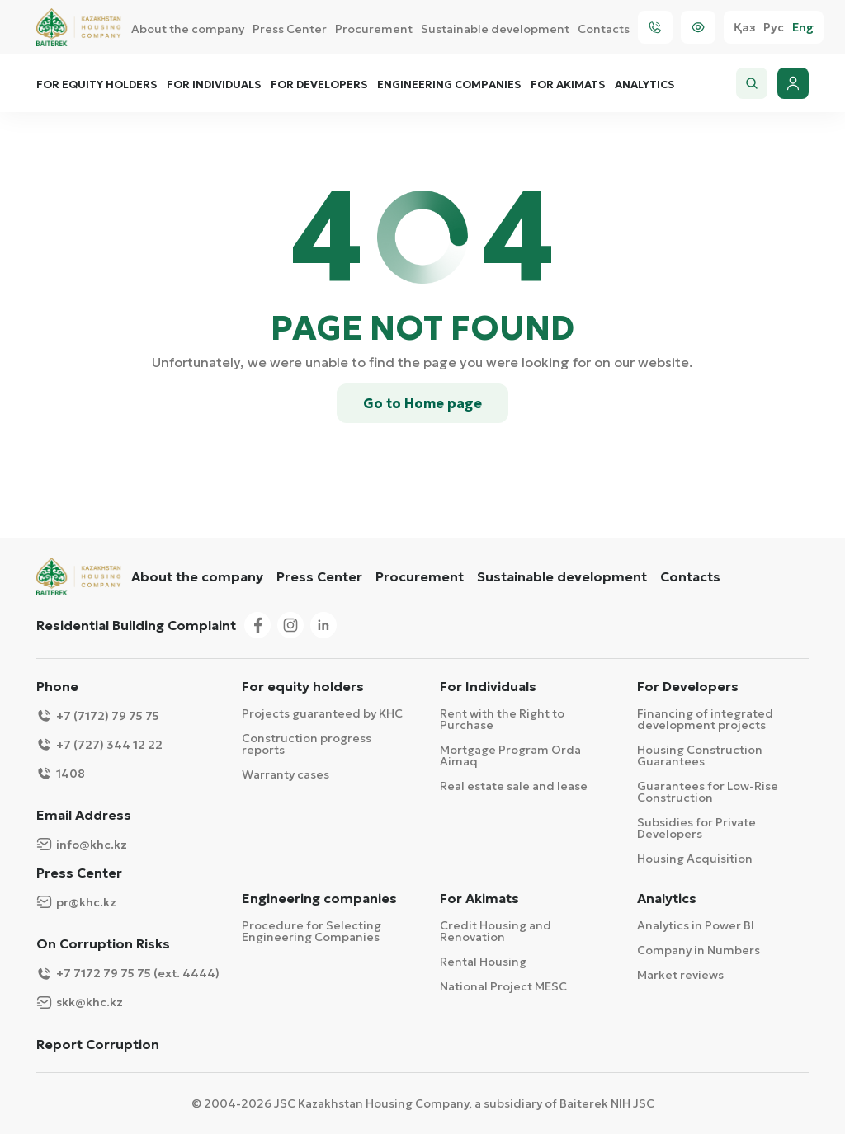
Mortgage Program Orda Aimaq (510, 755)
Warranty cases (285, 774)
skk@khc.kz (79, 1002)
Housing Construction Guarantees (699, 755)
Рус (773, 28)
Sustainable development (495, 28)
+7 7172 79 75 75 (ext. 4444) (128, 973)
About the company (187, 28)
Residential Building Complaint (136, 625)
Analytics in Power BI (695, 925)
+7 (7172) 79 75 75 (97, 715)
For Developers (319, 85)
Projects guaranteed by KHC (322, 713)
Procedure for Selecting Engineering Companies (311, 931)
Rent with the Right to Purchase (502, 719)
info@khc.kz (81, 844)
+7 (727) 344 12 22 (99, 744)
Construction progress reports (306, 743)
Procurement (374, 28)
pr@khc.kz (76, 902)
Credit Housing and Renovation (495, 931)
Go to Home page (422, 403)
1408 (60, 773)
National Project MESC (503, 986)
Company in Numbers (698, 950)
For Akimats (568, 85)
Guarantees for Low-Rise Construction (707, 791)
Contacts (604, 28)
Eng (803, 28)
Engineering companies (449, 85)
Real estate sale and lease (514, 786)
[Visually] (698, 27)
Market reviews (680, 975)
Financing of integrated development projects (705, 719)
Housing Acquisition (695, 858)
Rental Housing (483, 961)
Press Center (290, 28)
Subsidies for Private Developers (696, 828)
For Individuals (214, 85)
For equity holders (96, 85)
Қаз (744, 28)
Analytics (644, 85)
